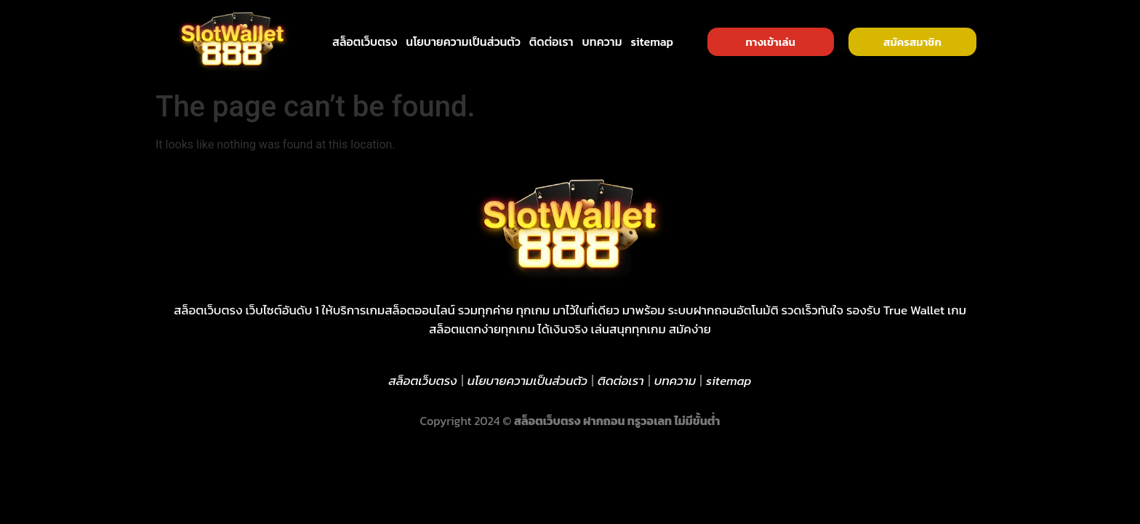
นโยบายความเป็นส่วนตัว (463, 41)
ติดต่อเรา (551, 41)
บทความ (602, 41)
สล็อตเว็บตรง (364, 41)
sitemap (652, 41)
